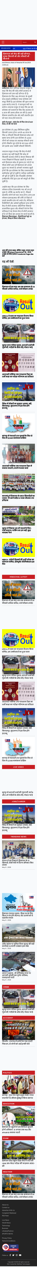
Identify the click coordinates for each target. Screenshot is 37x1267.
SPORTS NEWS (7, 1234)
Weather (7, 1172)
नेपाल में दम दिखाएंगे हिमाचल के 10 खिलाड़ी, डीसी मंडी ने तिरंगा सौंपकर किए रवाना (17, 862)
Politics (7, 1072)
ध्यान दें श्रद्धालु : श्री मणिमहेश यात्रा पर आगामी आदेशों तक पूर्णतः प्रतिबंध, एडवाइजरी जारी (16, 975)
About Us (5, 1205)
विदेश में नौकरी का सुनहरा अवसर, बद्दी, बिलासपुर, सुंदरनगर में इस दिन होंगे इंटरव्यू (17, 731)
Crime (6, 987)
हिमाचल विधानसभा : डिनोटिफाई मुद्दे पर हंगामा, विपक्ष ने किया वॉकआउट (17, 217)
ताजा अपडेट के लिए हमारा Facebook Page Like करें (17, 254)
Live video (18, 767)
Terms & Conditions (8, 1241)
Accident (8, 1018)
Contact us (5, 1207)
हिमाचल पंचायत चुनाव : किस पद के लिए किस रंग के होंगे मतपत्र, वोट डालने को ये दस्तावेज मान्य (17, 915)
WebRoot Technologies (23, 1264)
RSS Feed (5, 1216)
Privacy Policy (7, 1238)
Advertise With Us (8, 1210)
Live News (5, 1220)
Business (5, 1228)
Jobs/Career (18, 801)
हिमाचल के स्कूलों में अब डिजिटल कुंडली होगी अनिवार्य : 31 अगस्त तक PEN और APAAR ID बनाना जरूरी (17, 1130)
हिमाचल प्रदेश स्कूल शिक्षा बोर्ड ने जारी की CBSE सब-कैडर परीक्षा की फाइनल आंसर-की (18, 1163)
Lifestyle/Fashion (8, 1231)
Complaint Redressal (9, 1213)
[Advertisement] (18, 19)
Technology (6, 1226)
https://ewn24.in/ (17, 252)
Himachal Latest (18, 577)
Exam (5, 1138)
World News (6, 1223)
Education (8, 1103)
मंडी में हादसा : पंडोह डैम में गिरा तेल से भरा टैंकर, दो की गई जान (17, 123)
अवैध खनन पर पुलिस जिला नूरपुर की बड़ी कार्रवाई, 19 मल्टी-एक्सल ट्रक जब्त (18, 945)
